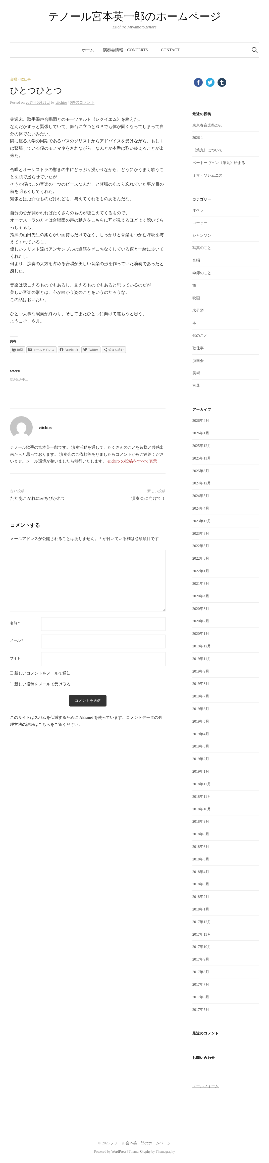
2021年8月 (200, 584)
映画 (196, 298)
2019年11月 (201, 659)
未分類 (198, 310)
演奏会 (198, 361)
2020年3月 (200, 609)
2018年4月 (200, 872)
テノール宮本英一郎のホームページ (134, 16)
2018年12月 (201, 784)
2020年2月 (200, 621)
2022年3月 (200, 558)
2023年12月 (201, 521)
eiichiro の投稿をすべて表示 (132, 461)
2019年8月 (200, 684)
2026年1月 (200, 433)
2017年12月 (201, 922)
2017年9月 (200, 959)
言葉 (196, 386)
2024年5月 (200, 496)
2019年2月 (200, 759)
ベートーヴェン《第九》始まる (218, 163)
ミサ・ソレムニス (207, 175)
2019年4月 (200, 734)
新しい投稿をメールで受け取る (42, 684)
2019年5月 (200, 721)
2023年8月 (200, 533)
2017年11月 (201, 934)
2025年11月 (201, 458)
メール (16, 640)
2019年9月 (200, 671)
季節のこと (201, 273)
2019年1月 (200, 771)
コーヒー (199, 223)
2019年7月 (200, 696)
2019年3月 (200, 746)
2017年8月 (200, 972)
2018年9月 (200, 821)
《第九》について (207, 150)
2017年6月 (200, 997)
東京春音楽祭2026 (207, 125)
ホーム (88, 50)
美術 (196, 373)
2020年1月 (200, 634)
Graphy (145, 1151)
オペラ (198, 210)
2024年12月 (201, 483)
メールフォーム (205, 1086)
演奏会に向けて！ (148, 498)
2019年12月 (201, 646)
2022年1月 (200, 571)
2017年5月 (200, 1010)
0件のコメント (82, 102)
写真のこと (201, 248)
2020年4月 (200, 596)
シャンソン (201, 235)
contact (170, 50)
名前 (15, 623)
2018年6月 (200, 847)
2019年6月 (200, 709)
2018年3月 (200, 884)
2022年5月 (200, 546)
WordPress (118, 1151)
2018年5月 (200, 859)
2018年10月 (201, 809)
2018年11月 (201, 797)
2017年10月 (201, 947)
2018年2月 (200, 897)
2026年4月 (200, 421)
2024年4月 (200, 508)
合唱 (13, 79)
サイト (15, 658)
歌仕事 (25, 79)
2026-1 (197, 138)
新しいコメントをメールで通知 (42, 673)
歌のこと (199, 336)
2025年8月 (200, 471)
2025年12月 (201, 446)
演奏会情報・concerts (127, 50)
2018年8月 (200, 834)
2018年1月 (200, 909)
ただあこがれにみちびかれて (38, 498)
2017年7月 (200, 984)
